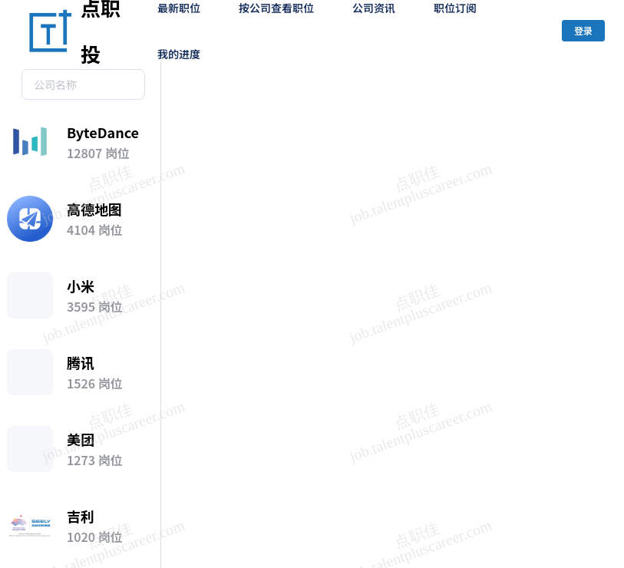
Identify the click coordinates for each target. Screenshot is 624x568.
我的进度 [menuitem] (178, 53)
